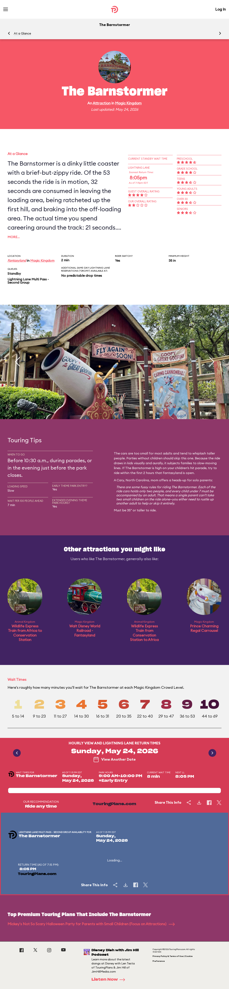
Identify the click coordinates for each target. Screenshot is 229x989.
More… (14, 237)
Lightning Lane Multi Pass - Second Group (28, 280)
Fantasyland (17, 260)
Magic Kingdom (128, 103)
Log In (220, 9)
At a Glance (22, 33)
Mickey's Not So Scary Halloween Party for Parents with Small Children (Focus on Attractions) (91, 924)
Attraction (102, 103)
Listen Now (109, 979)
